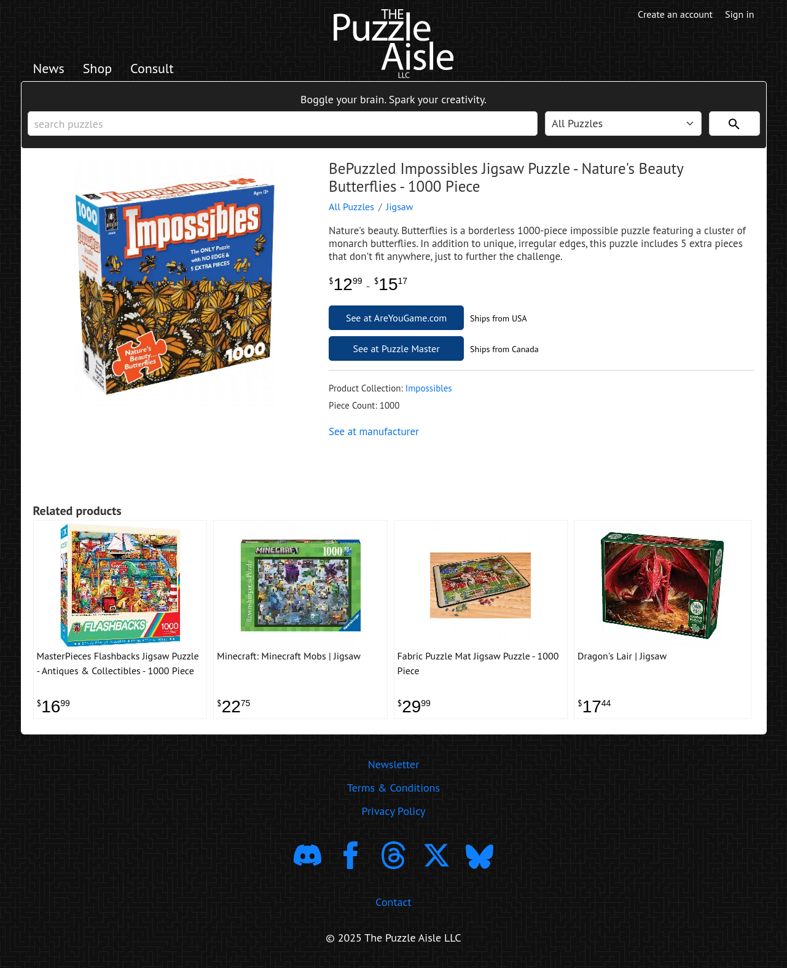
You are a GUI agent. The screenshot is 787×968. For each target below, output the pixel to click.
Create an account (675, 14)
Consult (152, 68)
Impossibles (428, 388)
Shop (97, 68)
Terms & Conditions (393, 788)
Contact (393, 902)
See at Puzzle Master (396, 348)
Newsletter (394, 764)
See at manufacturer (374, 431)
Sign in (739, 14)
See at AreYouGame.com (396, 318)
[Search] (734, 123)
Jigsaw (399, 206)
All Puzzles (351, 206)
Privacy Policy (394, 811)
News (49, 68)
